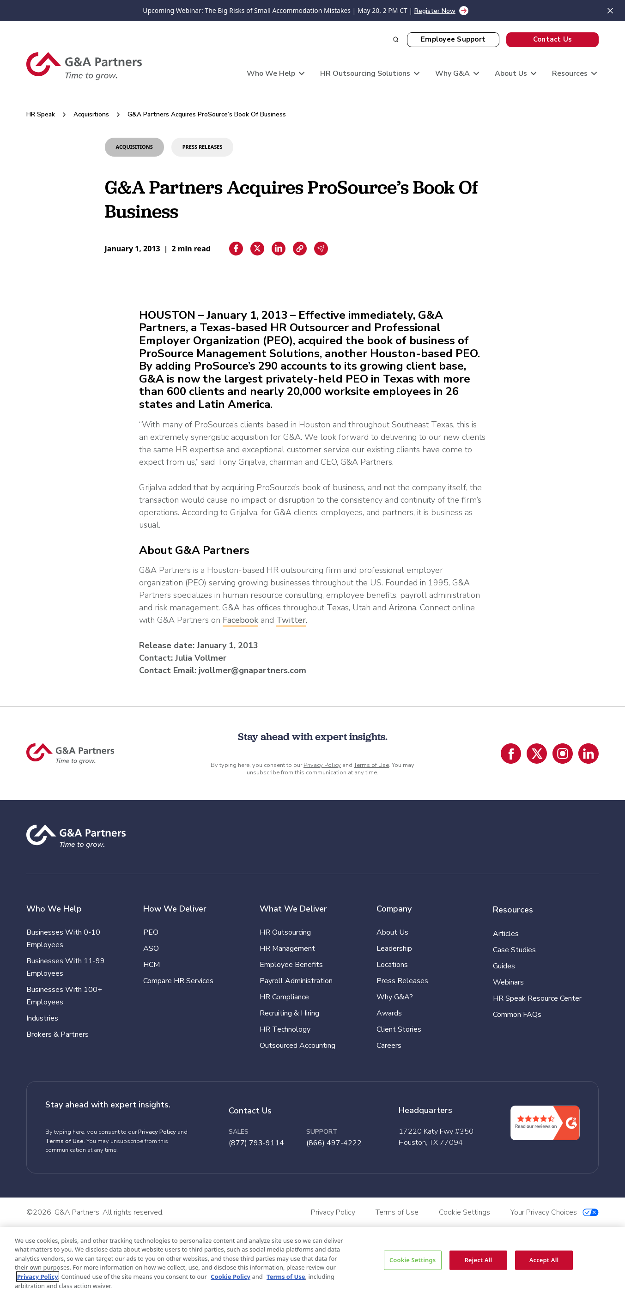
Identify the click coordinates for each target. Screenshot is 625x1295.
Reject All (478, 1260)
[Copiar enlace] (300, 248)
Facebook (240, 620)
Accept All (544, 1260)
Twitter (291, 620)
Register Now (434, 10)
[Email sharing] (321, 248)
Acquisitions (91, 114)
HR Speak (40, 114)
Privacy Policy (322, 765)
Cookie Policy (230, 1276)
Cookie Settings (412, 1260)
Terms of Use (371, 765)
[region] (312, 1261)
